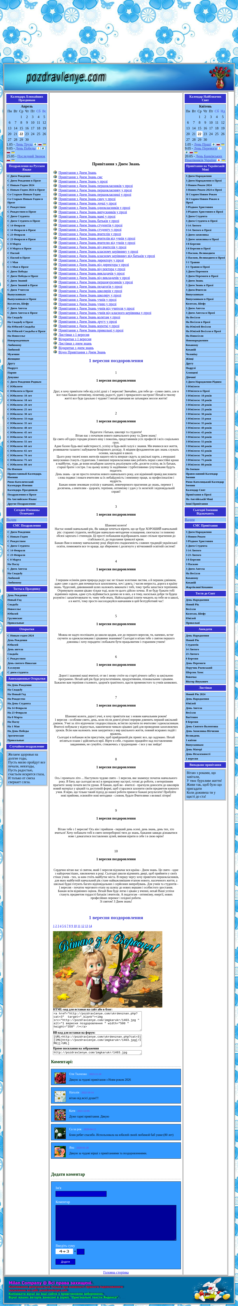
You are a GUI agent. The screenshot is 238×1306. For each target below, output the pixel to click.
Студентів (192, 644)
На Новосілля (194, 335)
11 (78, 926)
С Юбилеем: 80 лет (19, 464)
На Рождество (16, 698)
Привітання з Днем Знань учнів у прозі (87, 299)
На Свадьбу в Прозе (20, 322)
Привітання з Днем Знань (77, 172)
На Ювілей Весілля (198, 326)
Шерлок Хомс (194, 672)
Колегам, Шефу (196, 303)
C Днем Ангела (17, 568)
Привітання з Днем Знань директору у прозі (91, 260)
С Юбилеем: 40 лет (19, 427)
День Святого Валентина (202, 726)
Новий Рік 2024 (195, 694)
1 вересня (192, 758)
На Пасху (13, 564)
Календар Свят (195, 490)
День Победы (25, 148)
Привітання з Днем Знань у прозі (83, 181)
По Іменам (192, 469)
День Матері (194, 749)
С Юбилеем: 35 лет (19, 423)
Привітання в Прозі (198, 494)
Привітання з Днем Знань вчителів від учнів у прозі (96, 238)
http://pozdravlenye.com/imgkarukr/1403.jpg (97, 1052)
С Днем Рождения (18, 176)
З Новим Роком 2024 (199, 185)
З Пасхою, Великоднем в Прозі (205, 257)
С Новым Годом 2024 (20, 185)
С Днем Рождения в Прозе (24, 180)
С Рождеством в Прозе (21, 211)
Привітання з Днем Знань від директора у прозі (93, 264)
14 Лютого (192, 649)
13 (86, 926)
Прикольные (15, 622)
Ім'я (58, 1188)
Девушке (13, 377)
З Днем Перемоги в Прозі (202, 276)
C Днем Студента (18, 545)
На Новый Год (16, 694)
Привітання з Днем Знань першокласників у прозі (95, 186)
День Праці (202, 144)
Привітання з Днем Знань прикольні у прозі (90, 330)
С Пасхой (13, 253)
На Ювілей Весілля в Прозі (203, 331)
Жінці (189, 358)
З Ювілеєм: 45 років (199, 432)
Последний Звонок (31, 156)
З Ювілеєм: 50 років (199, 437)
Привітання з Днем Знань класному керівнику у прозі (98, 251)
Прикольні (193, 622)
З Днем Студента (196, 216)
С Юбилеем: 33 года (20, 418)
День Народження (197, 599)
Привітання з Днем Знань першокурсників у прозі (95, 282)
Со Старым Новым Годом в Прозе (25, 200)
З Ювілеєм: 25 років (199, 409)
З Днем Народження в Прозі (204, 180)
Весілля (191, 609)
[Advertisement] (119, 32)
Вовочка (191, 677)
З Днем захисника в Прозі (202, 239)
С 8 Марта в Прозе (19, 248)
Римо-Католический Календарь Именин (20, 483)
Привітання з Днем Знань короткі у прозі (88, 326)
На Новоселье (16, 335)
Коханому (192, 345)
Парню (11, 372)
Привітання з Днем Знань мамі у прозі (86, 216)
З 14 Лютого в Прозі (198, 230)
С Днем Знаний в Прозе (22, 285)
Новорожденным (18, 340)
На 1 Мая (13, 726)
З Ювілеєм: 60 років (199, 446)
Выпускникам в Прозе (21, 299)
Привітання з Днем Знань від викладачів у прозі (94, 278)
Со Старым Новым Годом (23, 194)
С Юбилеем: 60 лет (19, 446)
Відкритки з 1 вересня (74, 339)
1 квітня (191, 740)
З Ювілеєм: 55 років (199, 441)
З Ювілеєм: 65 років (199, 450)
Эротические (15, 735)
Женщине (13, 358)
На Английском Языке (22, 499)
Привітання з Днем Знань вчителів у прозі (89, 234)
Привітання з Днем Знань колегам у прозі (89, 317)
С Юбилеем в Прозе (20, 391)
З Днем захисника (197, 234)
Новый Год (14, 599)
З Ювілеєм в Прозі (198, 391)
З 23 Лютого (193, 555)
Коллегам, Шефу (18, 303)
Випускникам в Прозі (200, 299)
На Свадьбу (15, 317)
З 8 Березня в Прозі (198, 248)
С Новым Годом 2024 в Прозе (26, 189)
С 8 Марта (14, 243)
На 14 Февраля (17, 708)
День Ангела (194, 708)
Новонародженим (197, 340)
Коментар (63, 1202)
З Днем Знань (194, 280)
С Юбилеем (15, 386)
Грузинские (14, 618)
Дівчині (191, 377)
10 (75, 926)
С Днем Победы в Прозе (22, 276)
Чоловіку (192, 354)
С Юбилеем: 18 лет (19, 400)
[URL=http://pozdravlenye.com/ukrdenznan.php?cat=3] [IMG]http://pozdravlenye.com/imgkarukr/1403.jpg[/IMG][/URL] (97, 1041)
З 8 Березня (193, 243)
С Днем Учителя (18, 289)
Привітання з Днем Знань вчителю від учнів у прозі (96, 243)
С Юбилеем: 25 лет (19, 409)
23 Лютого (192, 654)
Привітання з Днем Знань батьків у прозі (88, 221)
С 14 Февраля (16, 225)
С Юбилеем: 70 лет (19, 455)
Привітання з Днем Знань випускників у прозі (92, 212)
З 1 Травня (193, 262)
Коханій (191, 349)
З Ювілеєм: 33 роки (198, 418)
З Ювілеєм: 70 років (199, 455)
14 (90, 926)
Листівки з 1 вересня (73, 335)
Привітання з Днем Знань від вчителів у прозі (92, 247)
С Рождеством (16, 207)
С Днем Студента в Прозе (23, 220)
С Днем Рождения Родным (24, 381)
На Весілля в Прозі (198, 322)
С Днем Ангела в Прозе (22, 312)
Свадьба (12, 604)
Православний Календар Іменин (202, 475)
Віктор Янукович (197, 681)
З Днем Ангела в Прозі (200, 312)
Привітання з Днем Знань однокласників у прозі (94, 208)
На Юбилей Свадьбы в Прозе (26, 331)
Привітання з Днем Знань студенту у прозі (89, 229)
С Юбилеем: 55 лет (19, 441)
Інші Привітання (197, 503)
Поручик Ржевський (199, 667)
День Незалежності (198, 754)
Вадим (11, 520)
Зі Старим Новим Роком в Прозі (202, 200)
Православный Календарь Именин (24, 475)
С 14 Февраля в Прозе (21, 230)
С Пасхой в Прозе (18, 257)
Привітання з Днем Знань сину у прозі (87, 199)
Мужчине (13, 354)
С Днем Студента (18, 216)
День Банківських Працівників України (203, 158)
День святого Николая (21, 663)
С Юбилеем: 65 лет (19, 450)
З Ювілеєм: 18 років (199, 400)
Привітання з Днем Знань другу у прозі (87, 321)
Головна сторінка (116, 1272)
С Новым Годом (17, 536)
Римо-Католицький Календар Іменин (205, 483)
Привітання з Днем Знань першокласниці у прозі (94, 194)
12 (82, 926)
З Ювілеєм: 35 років (199, 423)
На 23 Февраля (17, 712)
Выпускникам (16, 294)
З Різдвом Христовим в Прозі (204, 211)
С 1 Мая (12, 262)
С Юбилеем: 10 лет (19, 395)
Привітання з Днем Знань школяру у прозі (89, 295)
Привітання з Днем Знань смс (80, 177)
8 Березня (192, 658)
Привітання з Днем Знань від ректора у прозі (91, 269)
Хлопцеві (192, 372)
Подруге (12, 368)
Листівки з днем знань (75, 343)
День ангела (15, 649)
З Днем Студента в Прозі (201, 220)
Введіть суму (65, 1246)
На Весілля (193, 317)
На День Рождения (19, 685)
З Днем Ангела (195, 308)
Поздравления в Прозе (21, 494)
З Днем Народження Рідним (203, 381)
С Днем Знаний (17, 280)
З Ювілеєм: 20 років (199, 404)
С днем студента (17, 672)
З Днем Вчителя (196, 289)
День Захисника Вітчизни (202, 731)
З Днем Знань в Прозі (199, 285)
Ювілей (191, 618)
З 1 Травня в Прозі (198, 266)
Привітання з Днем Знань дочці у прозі (87, 203)
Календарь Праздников (22, 490)
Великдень (193, 735)
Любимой (13, 349)
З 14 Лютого (193, 225)
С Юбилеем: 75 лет (19, 460)
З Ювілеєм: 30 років (199, 414)
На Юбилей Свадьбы (21, 326)
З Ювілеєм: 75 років (199, 460)
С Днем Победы (17, 271)
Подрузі (191, 368)
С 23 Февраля (16, 234)
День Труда (24, 144)
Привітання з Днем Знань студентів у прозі (90, 225)
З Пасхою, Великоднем (200, 253)
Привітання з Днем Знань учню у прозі (87, 304)
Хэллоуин (13, 667)
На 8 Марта (15, 717)
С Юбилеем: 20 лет (19, 404)
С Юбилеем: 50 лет (19, 437)
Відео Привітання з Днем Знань (82, 352)
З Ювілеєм (193, 386)
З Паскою (192, 564)
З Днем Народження (199, 176)
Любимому (14, 345)
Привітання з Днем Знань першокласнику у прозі (95, 190)
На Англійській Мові (199, 499)
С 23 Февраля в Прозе (21, 239)
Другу (11, 363)
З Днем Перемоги (197, 271)
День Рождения (17, 595)
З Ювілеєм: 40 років (199, 427)
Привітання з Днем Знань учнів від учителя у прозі (96, 308)
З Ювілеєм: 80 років (199, 464)
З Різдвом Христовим (199, 207)
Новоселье (14, 609)
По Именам (14, 469)
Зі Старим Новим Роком (201, 194)
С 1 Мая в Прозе (18, 266)
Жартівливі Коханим (199, 587)
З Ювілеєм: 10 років (199, 395)
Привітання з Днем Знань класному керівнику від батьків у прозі (106, 256)
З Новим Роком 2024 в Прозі (204, 189)
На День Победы (18, 731)
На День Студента (19, 703)
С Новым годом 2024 (20, 635)
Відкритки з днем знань (76, 348)
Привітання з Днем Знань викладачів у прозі (91, 273)
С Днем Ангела (17, 308)
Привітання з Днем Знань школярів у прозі (90, 291)
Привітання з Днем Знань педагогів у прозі (90, 286)
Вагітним (192, 717)
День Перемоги (205, 148)
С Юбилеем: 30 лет (19, 414)
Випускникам (194, 294)
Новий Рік (192, 604)
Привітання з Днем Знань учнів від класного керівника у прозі (104, 313)
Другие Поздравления (21, 503)
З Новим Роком (195, 536)
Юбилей (12, 613)
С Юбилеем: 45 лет (19, 432)
